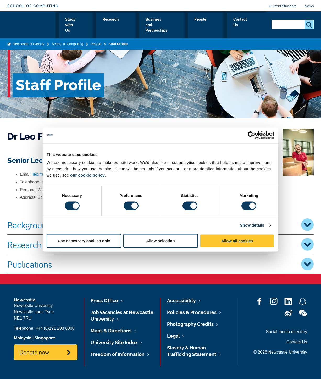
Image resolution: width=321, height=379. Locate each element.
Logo (31, 24)
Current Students (282, 6)
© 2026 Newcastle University (280, 352)
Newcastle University (28, 43)
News (309, 6)
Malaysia (22, 338)
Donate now (34, 352)
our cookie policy (87, 175)
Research (138, 25)
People (225, 25)
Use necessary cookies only (84, 241)
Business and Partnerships (183, 25)
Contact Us (252, 25)
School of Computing (32, 6)
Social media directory (286, 331)
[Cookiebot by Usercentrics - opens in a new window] (251, 135)
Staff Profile (118, 43)
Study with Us (107, 25)
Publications (160, 264)
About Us (75, 25)
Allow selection (160, 241)
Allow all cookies (237, 241)
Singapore (45, 338)
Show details (252, 225)
